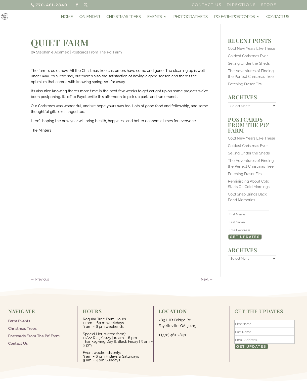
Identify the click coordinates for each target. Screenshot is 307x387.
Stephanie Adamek (52, 52)
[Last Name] (248, 222)
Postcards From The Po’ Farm (34, 336)
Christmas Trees (123, 17)
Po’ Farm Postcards (234, 17)
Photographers (190, 17)
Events (154, 17)
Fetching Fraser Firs (245, 84)
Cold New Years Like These (251, 48)
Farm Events (19, 321)
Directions (241, 5)
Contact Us (206, 5)
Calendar (89, 17)
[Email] (248, 230)
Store (268, 5)
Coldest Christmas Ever (248, 56)
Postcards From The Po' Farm (97, 52)
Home (67, 17)
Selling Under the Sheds (249, 63)
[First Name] (248, 214)
